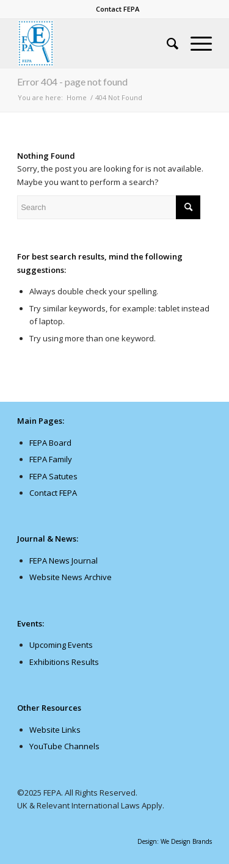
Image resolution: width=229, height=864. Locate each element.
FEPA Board (50, 442)
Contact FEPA (117, 8)
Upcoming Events (61, 644)
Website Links (55, 729)
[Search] (166, 43)
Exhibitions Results (64, 661)
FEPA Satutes (53, 476)
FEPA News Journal (63, 560)
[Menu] (195, 43)
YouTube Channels (64, 746)
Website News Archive (70, 577)
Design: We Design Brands (174, 841)
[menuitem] (117, 9)
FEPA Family (50, 459)
